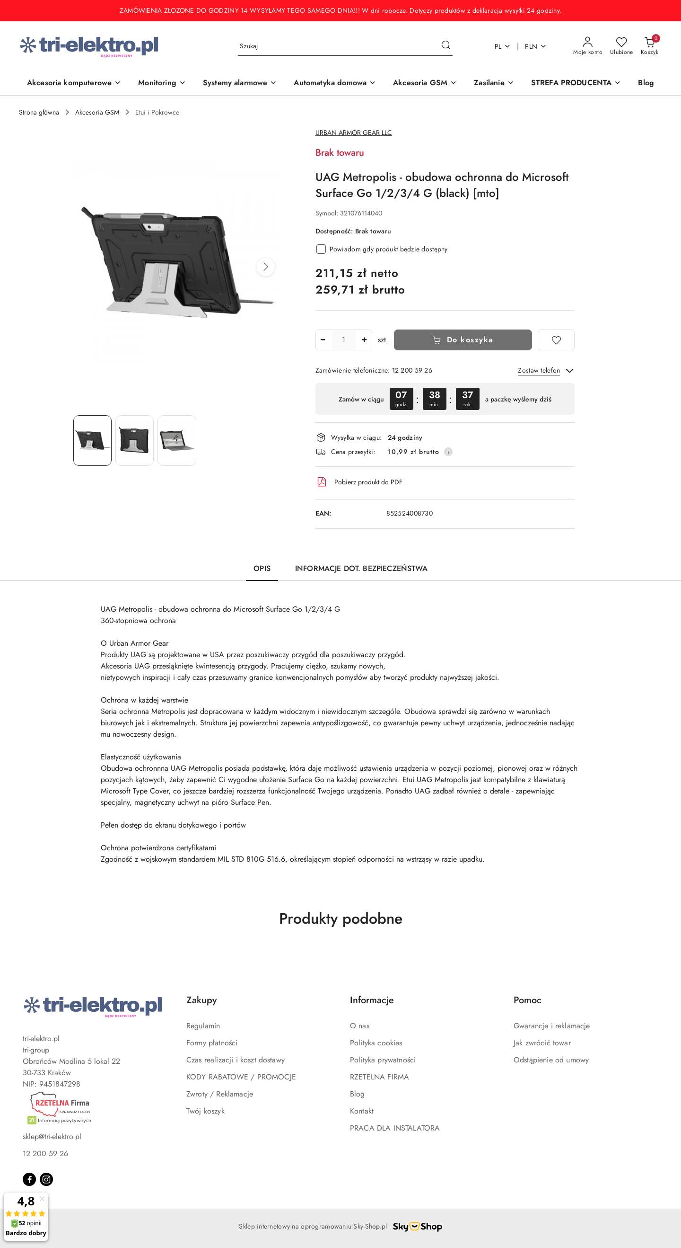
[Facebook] (29, 1179)
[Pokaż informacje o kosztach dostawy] (448, 451)
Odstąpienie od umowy (551, 1059)
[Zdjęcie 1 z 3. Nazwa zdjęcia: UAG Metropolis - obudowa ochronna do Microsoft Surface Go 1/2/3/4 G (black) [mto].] (92, 440)
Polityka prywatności (383, 1059)
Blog (357, 1093)
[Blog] (646, 83)
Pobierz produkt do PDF (358, 482)
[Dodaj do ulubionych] (556, 340)
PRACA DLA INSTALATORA (395, 1128)
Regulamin (203, 1025)
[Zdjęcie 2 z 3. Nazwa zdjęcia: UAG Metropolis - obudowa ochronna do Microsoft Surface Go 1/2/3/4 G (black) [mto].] (134, 440)
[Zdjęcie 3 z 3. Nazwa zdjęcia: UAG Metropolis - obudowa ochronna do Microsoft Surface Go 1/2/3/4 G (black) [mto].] (176, 440)
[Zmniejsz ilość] (323, 340)
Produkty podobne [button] (340, 918)
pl (503, 46)
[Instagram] (46, 1179)
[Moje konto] (587, 46)
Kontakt (362, 1110)
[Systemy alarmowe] (240, 83)
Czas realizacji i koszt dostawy (235, 1059)
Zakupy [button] (201, 1000)
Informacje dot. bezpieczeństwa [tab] (361, 568)
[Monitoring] (162, 83)
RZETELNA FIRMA (379, 1076)
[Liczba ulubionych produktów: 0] (621, 46)
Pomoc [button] (527, 1000)
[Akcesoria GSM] (425, 83)
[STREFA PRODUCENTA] (576, 83)
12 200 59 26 (45, 1153)
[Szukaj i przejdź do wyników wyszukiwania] (446, 46)
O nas (359, 1025)
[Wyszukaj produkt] (345, 46)
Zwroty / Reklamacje (219, 1093)
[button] (265, 267)
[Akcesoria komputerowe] (74, 83)
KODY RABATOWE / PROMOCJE (241, 1076)
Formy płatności (211, 1042)
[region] (445, 399)
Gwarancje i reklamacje (552, 1025)
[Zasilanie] (493, 83)
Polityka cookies (376, 1042)
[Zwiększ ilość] (365, 340)
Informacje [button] (372, 1000)
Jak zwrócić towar (542, 1042)
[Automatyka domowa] (335, 83)
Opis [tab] (262, 568)
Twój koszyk (205, 1110)
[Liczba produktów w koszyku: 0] (649, 46)
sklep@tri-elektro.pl (52, 1136)
